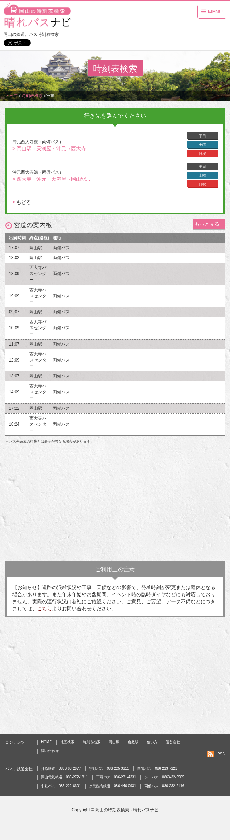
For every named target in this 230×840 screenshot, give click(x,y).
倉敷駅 (133, 742)
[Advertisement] (115, 504)
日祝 (202, 154)
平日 (202, 136)
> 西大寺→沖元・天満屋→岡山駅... (51, 179)
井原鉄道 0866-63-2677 (61, 769)
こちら (44, 608)
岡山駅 (114, 742)
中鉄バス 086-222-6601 (61, 786)
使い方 (152, 742)
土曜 (202, 145)
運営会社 (173, 742)
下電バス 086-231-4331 (116, 777)
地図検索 (67, 742)
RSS (221, 754)
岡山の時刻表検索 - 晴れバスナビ (127, 809)
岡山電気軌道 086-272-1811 (64, 777)
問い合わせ (50, 751)
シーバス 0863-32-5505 (164, 777)
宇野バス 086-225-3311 (109, 769)
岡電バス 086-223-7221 (157, 769)
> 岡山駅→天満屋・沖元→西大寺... (51, 148)
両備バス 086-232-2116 (164, 786)
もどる (21, 202)
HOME (46, 742)
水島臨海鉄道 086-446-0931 (112, 786)
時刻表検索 (91, 742)
